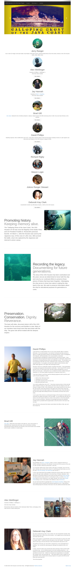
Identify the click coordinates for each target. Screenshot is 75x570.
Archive (41, 3)
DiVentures (62, 479)
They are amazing (41, 470)
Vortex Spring (66, 475)
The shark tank (49, 470)
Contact (28, 3)
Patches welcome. (38, 565)
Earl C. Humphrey (40, 94)
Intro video (8, 115)
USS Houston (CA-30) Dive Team (14, 3)
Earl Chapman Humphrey (57, 481)
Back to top (68, 565)
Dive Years (35, 3)
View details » (37, 76)
